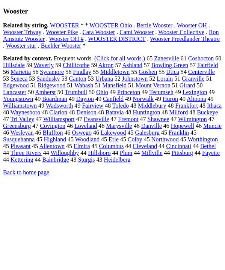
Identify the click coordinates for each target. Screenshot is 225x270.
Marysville (119, 126)
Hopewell (182, 126)
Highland (55, 139)
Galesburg (147, 132)
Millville (152, 153)
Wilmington (192, 119)
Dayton (85, 99)
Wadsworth (59, 105)
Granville (193, 78)
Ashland (132, 65)
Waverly (43, 65)
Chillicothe (76, 65)
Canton (77, 78)
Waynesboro (26, 112)
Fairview (92, 105)
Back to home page (26, 172)
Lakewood (113, 132)
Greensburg (17, 126)
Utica (172, 72)
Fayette (211, 153)
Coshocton (201, 58)
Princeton (128, 92)
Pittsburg (182, 153)
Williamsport (59, 119)
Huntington (146, 112)
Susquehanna (19, 139)
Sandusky (48, 78)
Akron (106, 65)
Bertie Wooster (154, 25)
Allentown (52, 146)
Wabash (83, 85)
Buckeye (207, 112)
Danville (151, 126)
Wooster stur (21, 45)
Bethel (208, 146)
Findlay (82, 72)
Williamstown (20, 105)
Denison (86, 112)
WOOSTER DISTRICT (116, 39)
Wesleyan (22, 132)
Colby (135, 139)
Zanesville (166, 58)
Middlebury (152, 105)
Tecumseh (161, 92)
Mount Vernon (153, 85)
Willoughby (65, 153)
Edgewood (16, 85)
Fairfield (207, 65)
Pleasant (20, 146)
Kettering (22, 159)
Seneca (19, 78)
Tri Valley (23, 119)
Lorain (165, 78)
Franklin (179, 132)
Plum (126, 153)
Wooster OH (192, 25)
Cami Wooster (136, 32)
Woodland (87, 139)
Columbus (111, 146)
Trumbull (76, 92)
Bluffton (53, 132)
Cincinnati (178, 146)
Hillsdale (14, 65)
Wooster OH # (66, 39)
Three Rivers (26, 153)
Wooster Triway (22, 32)
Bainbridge (55, 159)
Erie (114, 139)
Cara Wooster (98, 32)
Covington (52, 126)
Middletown (115, 72)
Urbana (104, 78)
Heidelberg (117, 159)
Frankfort (186, 105)
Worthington (202, 139)
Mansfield (114, 85)
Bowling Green (169, 65)
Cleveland (145, 146)
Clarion (58, 112)
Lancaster (14, 92)
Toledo (120, 105)
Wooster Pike (62, 32)
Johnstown (135, 78)
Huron (170, 99)
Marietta (21, 72)
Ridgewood (51, 85)
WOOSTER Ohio (110, 25)
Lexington (195, 92)
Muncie (212, 126)
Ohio (102, 92)
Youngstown (18, 99)
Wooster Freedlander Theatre (185, 39)
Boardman (54, 99)
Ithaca (214, 105)
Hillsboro (99, 153)
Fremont (128, 119)
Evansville (96, 119)
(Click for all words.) (119, 58)
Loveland (85, 126)
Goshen (148, 72)
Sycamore (52, 72)
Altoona (196, 99)
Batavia (115, 112)
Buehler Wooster (61, 45)
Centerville (201, 72)
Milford (178, 112)
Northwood (165, 139)
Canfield (113, 99)
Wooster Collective (181, 32)
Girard (187, 85)
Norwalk (143, 99)
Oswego (81, 132)
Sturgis (86, 159)
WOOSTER (64, 25)
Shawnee (158, 119)
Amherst (45, 92)
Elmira (82, 146)
